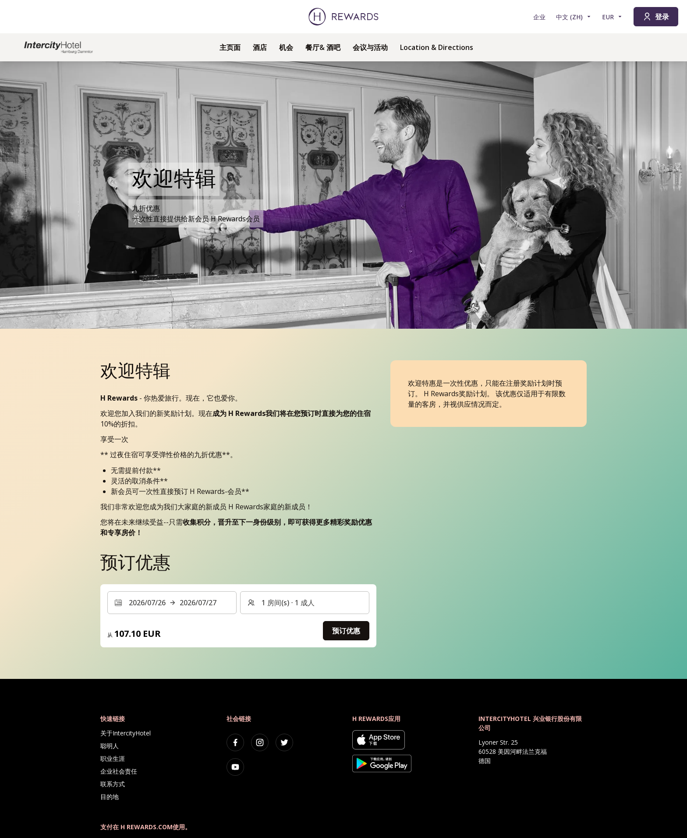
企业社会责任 (118, 771)
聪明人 (109, 746)
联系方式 (112, 784)
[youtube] (235, 767)
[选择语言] (573, 17)
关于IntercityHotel (125, 733)
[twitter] (284, 742)
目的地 (109, 796)
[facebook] (235, 742)
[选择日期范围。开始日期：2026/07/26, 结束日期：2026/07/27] (172, 602)
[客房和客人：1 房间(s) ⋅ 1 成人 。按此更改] (304, 602)
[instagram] (260, 742)
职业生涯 (112, 758)
